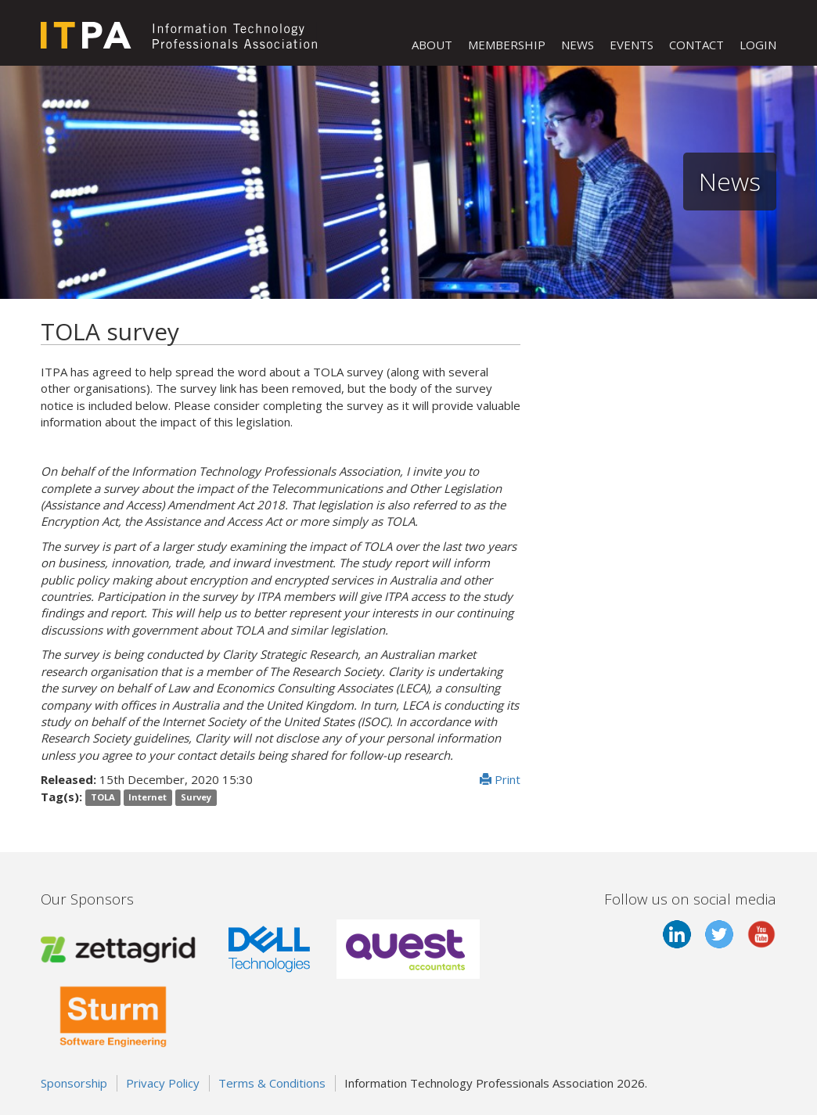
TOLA (103, 798)
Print (500, 779)
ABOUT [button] (432, 44)
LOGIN (758, 44)
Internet (147, 798)
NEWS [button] (577, 44)
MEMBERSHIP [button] (506, 44)
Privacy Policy (163, 1083)
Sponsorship (74, 1083)
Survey (196, 798)
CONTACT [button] (696, 44)
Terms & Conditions (272, 1083)
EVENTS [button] (631, 44)
